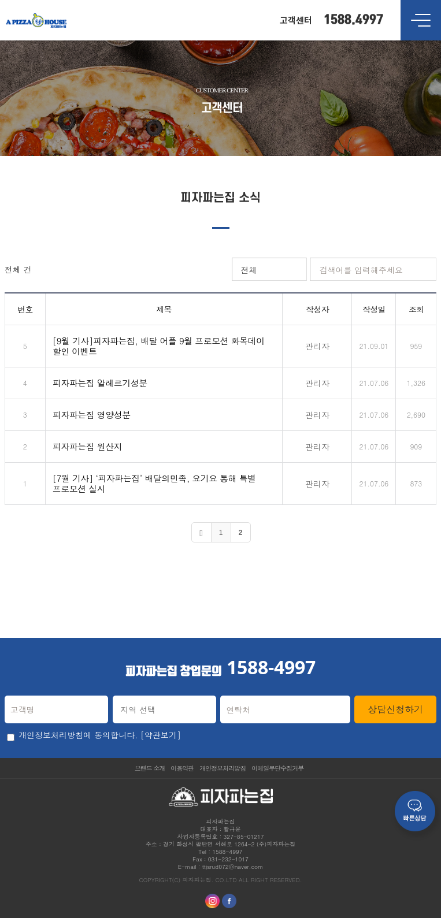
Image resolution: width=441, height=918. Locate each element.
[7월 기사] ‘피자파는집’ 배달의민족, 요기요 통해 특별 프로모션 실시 (154, 483)
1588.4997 (353, 20)
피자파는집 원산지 (88, 446)
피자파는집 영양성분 (92, 414)
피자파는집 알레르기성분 (100, 383)
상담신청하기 (395, 709)
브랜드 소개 (150, 768)
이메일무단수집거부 (277, 768)
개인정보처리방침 (222, 768)
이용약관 (182, 768)
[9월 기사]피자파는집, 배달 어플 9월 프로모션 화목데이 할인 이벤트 (159, 346)
